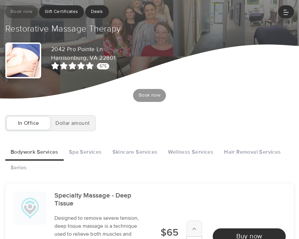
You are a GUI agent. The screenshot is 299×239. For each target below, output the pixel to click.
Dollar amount (72, 123)
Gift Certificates (61, 11)
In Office (28, 123)
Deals (97, 11)
